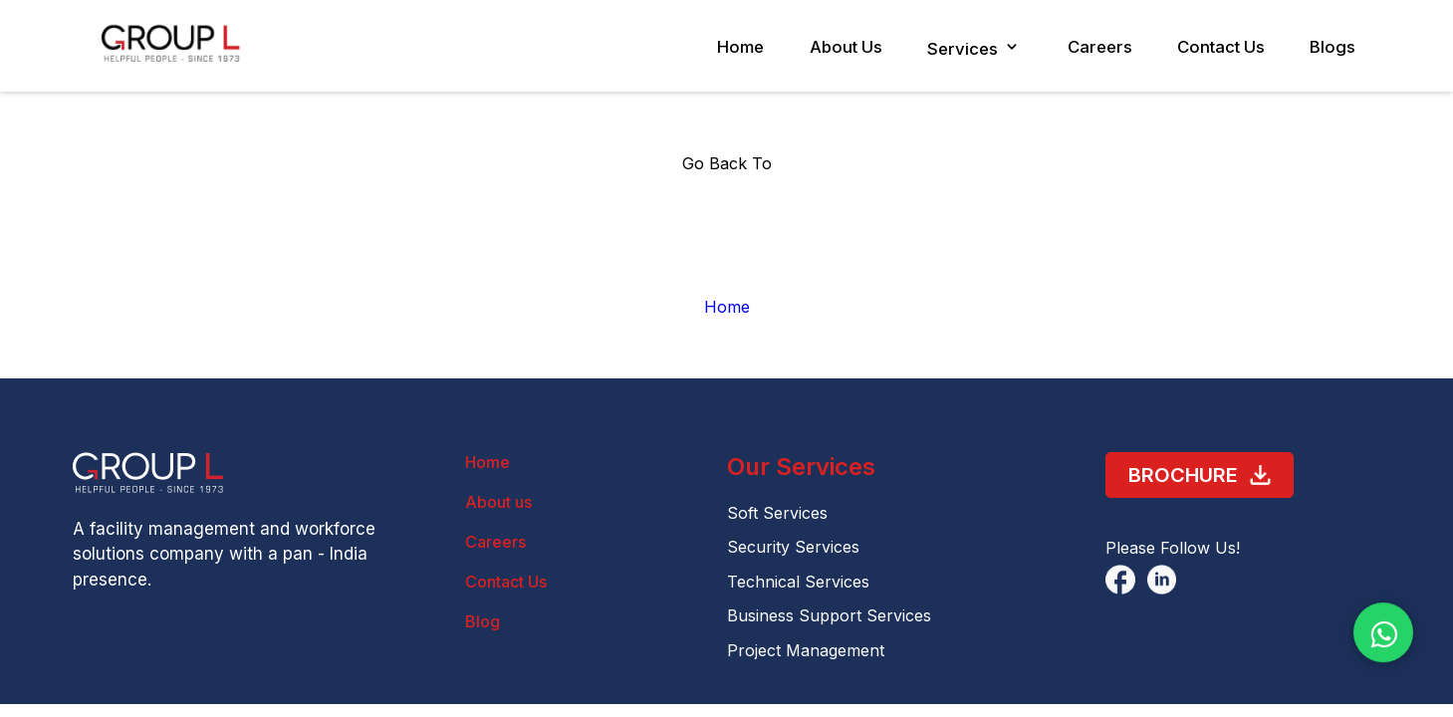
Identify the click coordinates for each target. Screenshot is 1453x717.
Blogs (1332, 47)
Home (719, 47)
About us (498, 502)
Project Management (805, 650)
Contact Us (1217, 47)
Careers (1090, 47)
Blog (482, 621)
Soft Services (777, 513)
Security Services (793, 547)
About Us (827, 47)
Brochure (1200, 476)
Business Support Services (829, 615)
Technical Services (798, 582)
